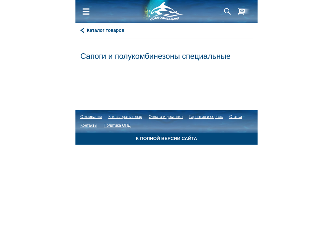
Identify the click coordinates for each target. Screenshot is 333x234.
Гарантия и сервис (206, 116)
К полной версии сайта (166, 138)
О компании (91, 116)
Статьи (235, 116)
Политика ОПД (117, 125)
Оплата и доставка (166, 116)
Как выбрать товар (125, 116)
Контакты (88, 125)
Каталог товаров (105, 30)
